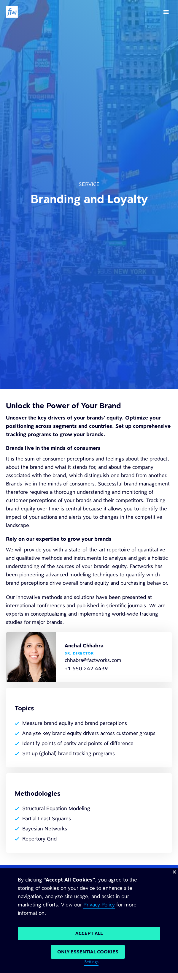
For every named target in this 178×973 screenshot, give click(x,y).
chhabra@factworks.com (93, 660)
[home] (12, 12)
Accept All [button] (89, 933)
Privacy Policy (99, 904)
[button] (166, 12)
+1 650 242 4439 (86, 668)
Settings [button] (91, 961)
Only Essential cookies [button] (87, 952)
